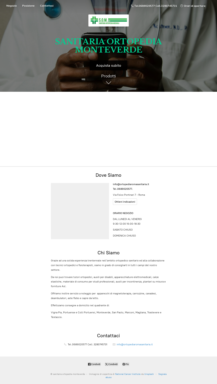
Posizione (28, 5)
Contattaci (46, 5)
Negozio (11, 5)
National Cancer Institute (128, 374)
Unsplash (149, 374)
